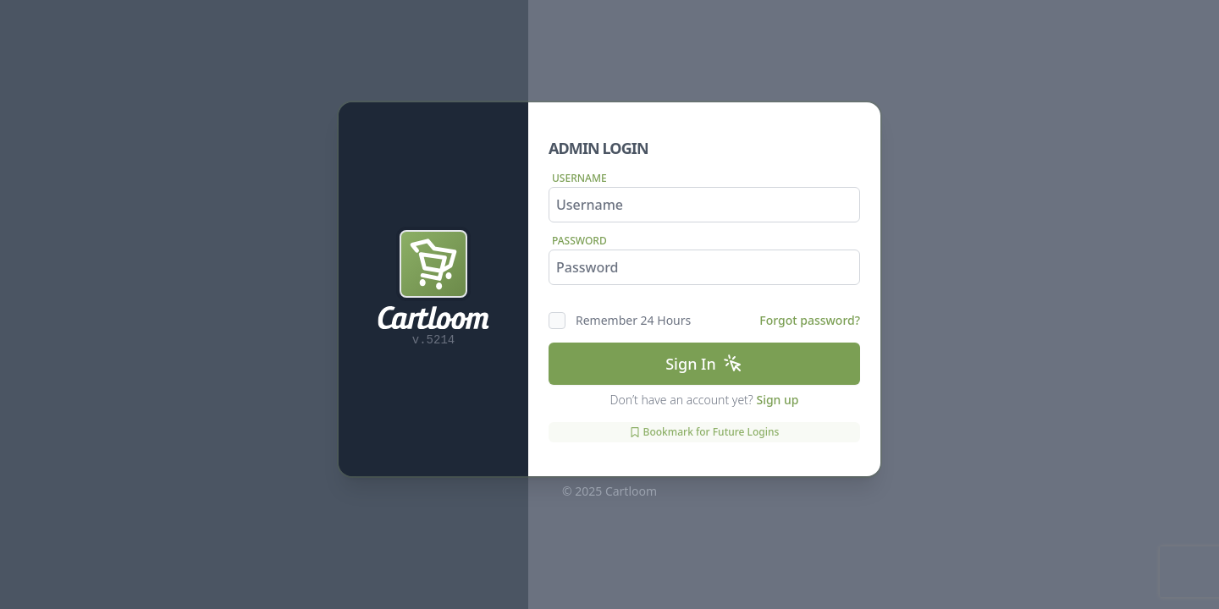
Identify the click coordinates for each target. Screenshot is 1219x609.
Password (579, 240)
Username (579, 178)
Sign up (777, 400)
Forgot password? (809, 320)
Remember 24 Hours (633, 320)
